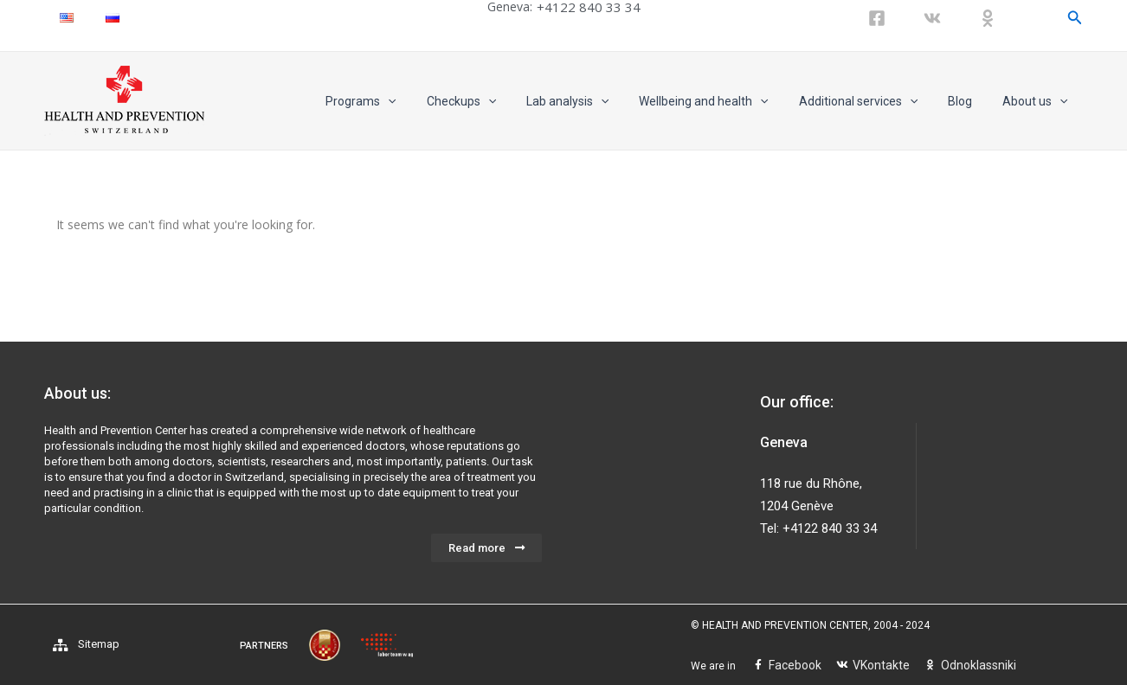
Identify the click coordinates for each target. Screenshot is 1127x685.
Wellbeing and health (724, 101)
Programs (400, 101)
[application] (427, 101)
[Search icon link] (1075, 18)
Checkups (494, 101)
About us (1038, 101)
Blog (969, 101)
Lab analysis (594, 101)
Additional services (873, 101)
